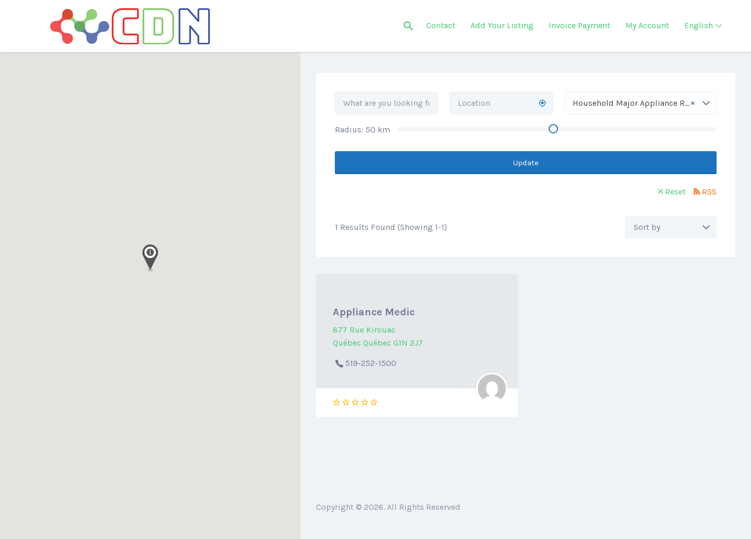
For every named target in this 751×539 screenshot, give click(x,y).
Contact (440, 25)
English (698, 25)
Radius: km (362, 129)
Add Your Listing (502, 25)
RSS (709, 192)
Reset (675, 192)
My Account (647, 25)
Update (526, 162)
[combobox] (640, 103)
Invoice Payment (579, 25)
